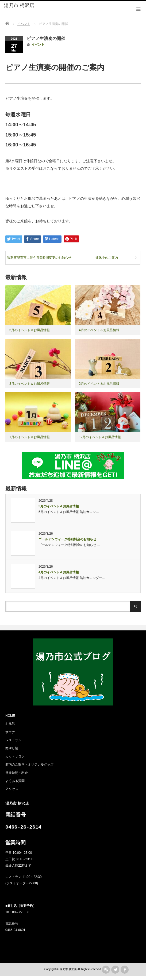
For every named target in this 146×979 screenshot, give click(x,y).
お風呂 (10, 724)
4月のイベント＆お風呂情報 (99, 330)
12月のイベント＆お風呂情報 (100, 437)
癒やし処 (11, 748)
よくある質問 (15, 781)
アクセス (11, 789)
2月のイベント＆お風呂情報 (99, 384)
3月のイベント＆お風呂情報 (29, 384)
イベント (38, 44)
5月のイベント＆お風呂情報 (29, 330)
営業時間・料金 (16, 773)
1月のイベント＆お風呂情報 (29, 437)
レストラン (13, 740)
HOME (10, 716)
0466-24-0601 (15, 933)
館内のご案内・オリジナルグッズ (29, 764)
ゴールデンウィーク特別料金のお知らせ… (69, 539)
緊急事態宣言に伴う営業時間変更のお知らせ (39, 258)
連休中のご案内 (106, 258)
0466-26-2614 (23, 828)
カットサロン (15, 756)
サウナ (10, 732)
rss (106, 973)
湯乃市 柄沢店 (19, 5)
